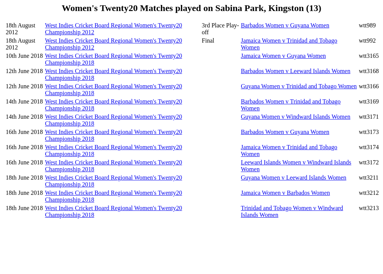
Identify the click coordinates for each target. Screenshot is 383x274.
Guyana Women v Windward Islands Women (295, 116)
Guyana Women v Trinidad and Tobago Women (299, 86)
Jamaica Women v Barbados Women (285, 193)
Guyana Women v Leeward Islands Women (293, 177)
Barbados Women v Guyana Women (285, 25)
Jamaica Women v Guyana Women (283, 56)
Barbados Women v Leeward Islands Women (295, 71)
